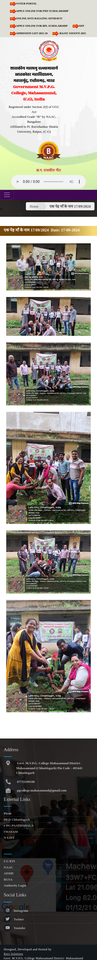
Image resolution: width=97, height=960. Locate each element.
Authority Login (15, 885)
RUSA (8, 879)
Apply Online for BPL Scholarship (38, 26)
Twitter (14, 919)
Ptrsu (7, 813)
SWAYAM (11, 832)
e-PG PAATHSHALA (19, 825)
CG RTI (9, 861)
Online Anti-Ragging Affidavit (35, 18)
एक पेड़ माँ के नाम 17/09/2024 (70, 206)
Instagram (16, 910)
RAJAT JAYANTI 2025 (68, 33)
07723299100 (25, 782)
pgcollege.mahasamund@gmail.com (41, 790)
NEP (77, 26)
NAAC (8, 867)
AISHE (9, 873)
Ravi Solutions (13, 954)
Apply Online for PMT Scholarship (38, 11)
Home (34, 206)
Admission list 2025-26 (28, 33)
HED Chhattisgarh (17, 819)
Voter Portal (22, 3)
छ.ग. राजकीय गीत (48, 170)
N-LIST (9, 837)
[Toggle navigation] (7, 195)
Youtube (14, 928)
